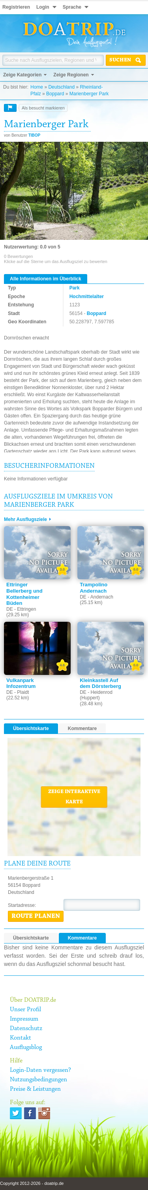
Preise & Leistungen (35, 1089)
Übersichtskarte (31, 728)
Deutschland (61, 87)
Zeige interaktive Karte (74, 797)
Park (74, 288)
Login (42, 7)
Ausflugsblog (26, 1047)
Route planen (35, 916)
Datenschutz (26, 1028)
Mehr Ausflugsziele (25, 519)
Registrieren (16, 7)
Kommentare (82, 728)
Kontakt (20, 1038)
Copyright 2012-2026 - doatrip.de (32, 1183)
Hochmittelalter (86, 296)
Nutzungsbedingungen (38, 1080)
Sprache (72, 7)
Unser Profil (25, 1009)
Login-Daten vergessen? (40, 1070)
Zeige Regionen (70, 75)
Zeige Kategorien (22, 75)
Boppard (55, 93)
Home (36, 87)
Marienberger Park (89, 93)
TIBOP (34, 135)
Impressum (24, 1019)
